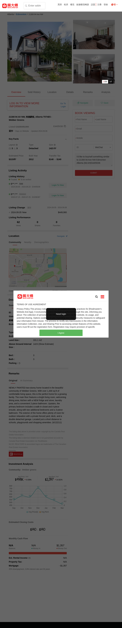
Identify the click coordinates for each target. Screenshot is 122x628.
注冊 (99, 4)
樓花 (72, 4)
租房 (66, 4)
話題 (93, 4)
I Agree (61, 333)
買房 (60, 4)
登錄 (106, 4)
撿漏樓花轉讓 (82, 4)
